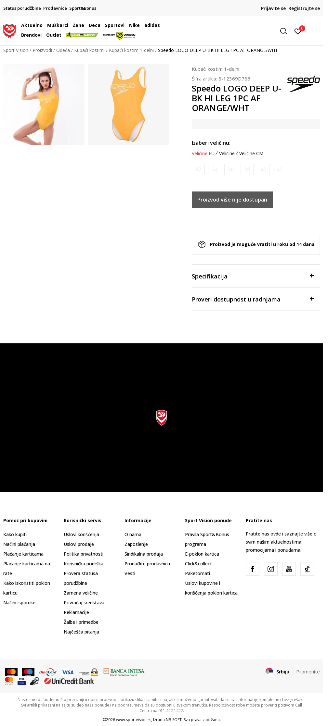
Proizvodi (42, 50)
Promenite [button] (308, 671)
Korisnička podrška (83, 563)
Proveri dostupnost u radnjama (252, 298)
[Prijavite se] (298, 31)
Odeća (63, 50)
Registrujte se (304, 8)
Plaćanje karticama (23, 554)
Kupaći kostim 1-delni (131, 50)
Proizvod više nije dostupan (232, 199)
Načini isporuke (19, 602)
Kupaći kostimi (89, 50)
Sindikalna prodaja (144, 554)
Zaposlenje (136, 544)
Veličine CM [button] (251, 153)
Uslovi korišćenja (81, 534)
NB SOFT (174, 719)
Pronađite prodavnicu (147, 563)
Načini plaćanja (19, 544)
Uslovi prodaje (79, 544)
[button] (240, 31)
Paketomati (197, 573)
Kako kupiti (15, 534)
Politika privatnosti (83, 554)
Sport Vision (15, 50)
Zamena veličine (81, 593)
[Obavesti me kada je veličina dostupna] (198, 169)
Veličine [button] (227, 153)
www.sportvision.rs (133, 719)
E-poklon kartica (202, 554)
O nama (133, 534)
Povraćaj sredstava (84, 602)
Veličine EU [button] (203, 153)
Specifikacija (252, 275)
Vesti (130, 573)
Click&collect (198, 563)
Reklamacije (76, 612)
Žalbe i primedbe (81, 622)
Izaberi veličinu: (211, 143)
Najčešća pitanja (81, 632)
